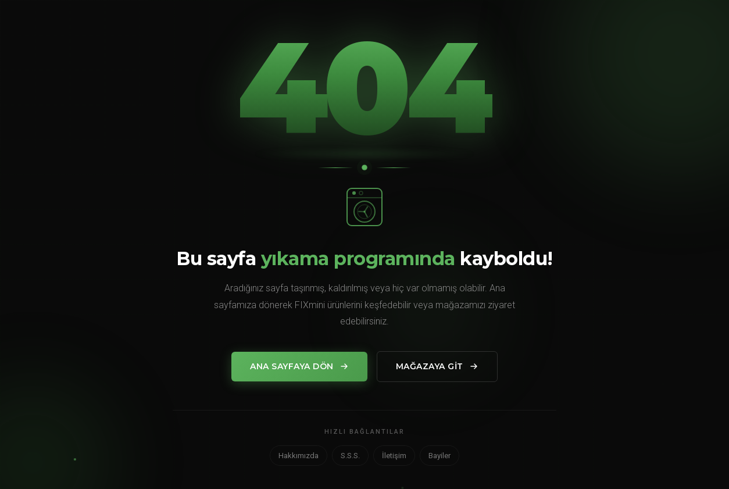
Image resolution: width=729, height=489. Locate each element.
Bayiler (439, 455)
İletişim (394, 455)
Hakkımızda (298, 455)
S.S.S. (350, 455)
